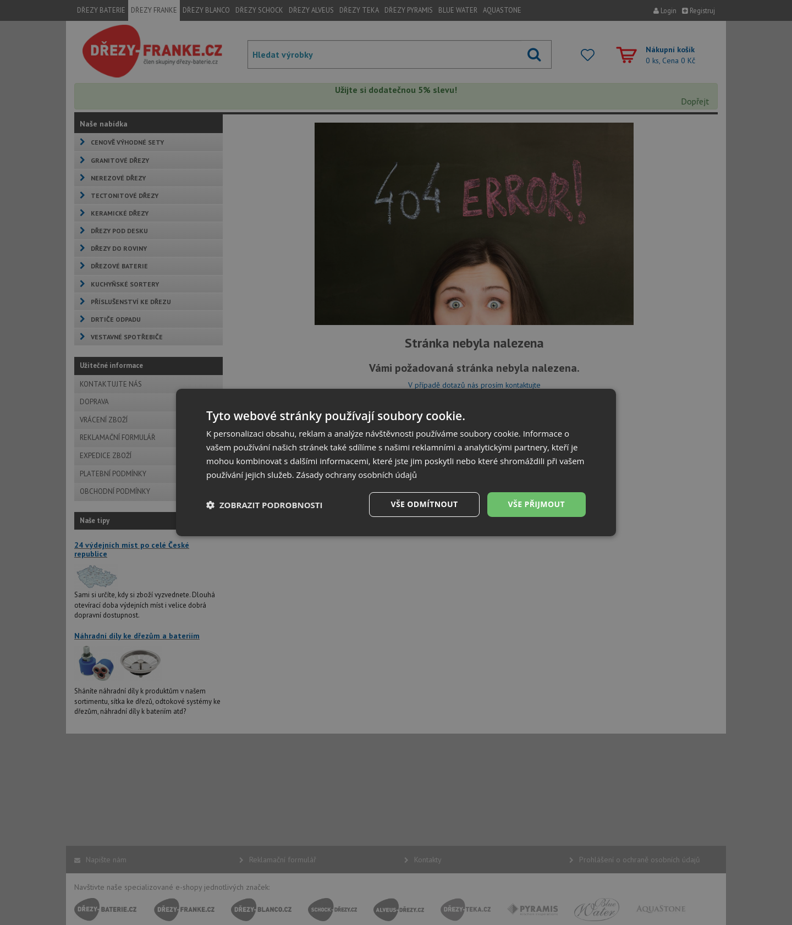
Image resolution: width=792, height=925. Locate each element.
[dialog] (396, 462)
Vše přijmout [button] (536, 504)
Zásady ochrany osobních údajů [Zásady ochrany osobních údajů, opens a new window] (357, 474)
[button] (264, 505)
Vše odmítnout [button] (424, 504)
